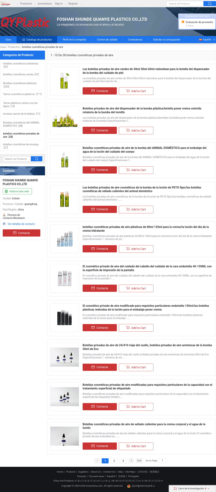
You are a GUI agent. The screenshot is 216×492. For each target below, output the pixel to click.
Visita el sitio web (16, 191)
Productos (26, 4)
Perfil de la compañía (74, 39)
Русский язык (96, 476)
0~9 (160, 480)
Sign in (59, 4)
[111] (22, 94)
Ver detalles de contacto (21, 224)
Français (81, 476)
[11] (21, 113)
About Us (95, 472)
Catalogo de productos (37, 39)
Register (73, 4)
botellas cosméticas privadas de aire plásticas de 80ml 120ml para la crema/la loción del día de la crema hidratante (146, 228)
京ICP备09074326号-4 (141, 486)
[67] (21, 74)
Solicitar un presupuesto (166, 39)
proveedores (45, 4)
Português (133, 476)
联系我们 (154, 472)
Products (70, 472)
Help (120, 472)
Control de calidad (107, 39)
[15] (20, 105)
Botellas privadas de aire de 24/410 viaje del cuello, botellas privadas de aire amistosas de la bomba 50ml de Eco (147, 347)
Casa (8, 39)
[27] (21, 146)
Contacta (21, 233)
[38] (21, 124)
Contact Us (109, 472)
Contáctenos (135, 39)
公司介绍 (142, 472)
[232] (20, 85)
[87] (20, 65)
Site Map (130, 472)
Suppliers (83, 472)
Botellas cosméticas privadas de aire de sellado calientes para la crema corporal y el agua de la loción (144, 426)
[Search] (162, 460)
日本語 (121, 476)
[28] (21, 135)
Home (60, 472)
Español (205, 39)
